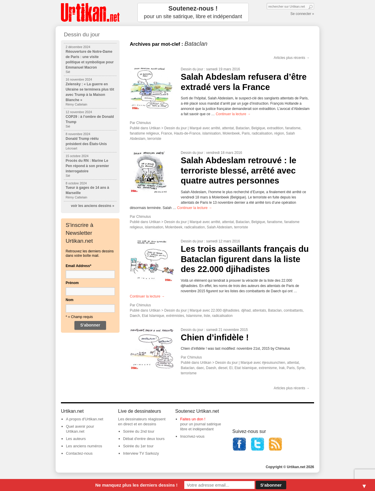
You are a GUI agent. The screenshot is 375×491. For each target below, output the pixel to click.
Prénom (72, 283)
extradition (275, 128)
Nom (70, 300)
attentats (259, 310)
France (166, 133)
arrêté (215, 128)
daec (200, 368)
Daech (135, 316)
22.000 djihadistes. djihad (230, 310)
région (279, 133)
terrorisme (189, 373)
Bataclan (243, 128)
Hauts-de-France (187, 133)
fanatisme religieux (144, 133)
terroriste (154, 139)
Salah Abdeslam (219, 227)
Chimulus (143, 123)
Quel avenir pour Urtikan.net (80, 429)
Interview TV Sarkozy (141, 453)
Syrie (301, 368)
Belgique (258, 128)
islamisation (211, 133)
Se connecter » (302, 14)
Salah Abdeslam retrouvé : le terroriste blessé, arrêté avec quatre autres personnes (238, 170)
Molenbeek (231, 133)
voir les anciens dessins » (92, 206)
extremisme (268, 368)
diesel (222, 368)
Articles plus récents (292, 58)
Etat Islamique (153, 316)
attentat (228, 128)
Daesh (211, 368)
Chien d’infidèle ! (215, 337)
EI (230, 368)
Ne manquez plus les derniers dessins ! (136, 484)
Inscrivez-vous (192, 436)
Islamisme (194, 316)
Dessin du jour (192, 69)
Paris (246, 133)
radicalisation (262, 133)
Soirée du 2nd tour (138, 431)
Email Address (78, 266)
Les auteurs (76, 438)
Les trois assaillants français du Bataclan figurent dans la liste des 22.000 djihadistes (245, 259)
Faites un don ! (192, 419)
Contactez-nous (79, 453)
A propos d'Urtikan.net (84, 419)
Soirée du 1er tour (138, 446)
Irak (282, 368)
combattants (293, 310)
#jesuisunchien (273, 363)
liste (207, 316)
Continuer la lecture (233, 114)
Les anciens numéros (84, 446)
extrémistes (175, 316)
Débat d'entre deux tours (144, 438)
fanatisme (293, 128)
